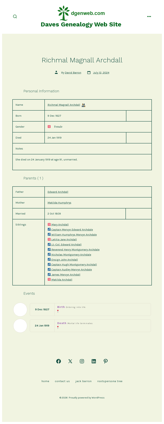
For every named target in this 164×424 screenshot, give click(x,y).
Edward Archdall (58, 191)
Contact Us (62, 381)
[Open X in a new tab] (70, 361)
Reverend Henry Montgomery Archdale (74, 249)
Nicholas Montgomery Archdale (69, 254)
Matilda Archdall (60, 279)
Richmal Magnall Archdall (64, 104)
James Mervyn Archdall (64, 274)
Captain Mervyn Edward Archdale (70, 229)
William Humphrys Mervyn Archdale (72, 234)
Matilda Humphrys (59, 202)
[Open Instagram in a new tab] (81, 361)
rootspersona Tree (110, 381)
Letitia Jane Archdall (62, 239)
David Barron (73, 72)
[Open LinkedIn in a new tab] (93, 361)
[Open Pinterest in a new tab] (105, 361)
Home (45, 381)
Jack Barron (83, 381)
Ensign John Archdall (63, 259)
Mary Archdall (58, 224)
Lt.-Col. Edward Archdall (65, 244)
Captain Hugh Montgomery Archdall (72, 264)
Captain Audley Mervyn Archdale (70, 269)
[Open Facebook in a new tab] (58, 361)
